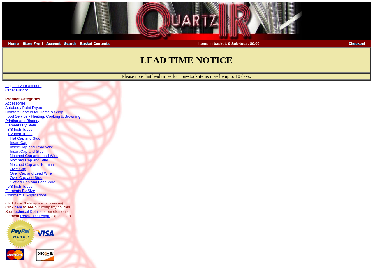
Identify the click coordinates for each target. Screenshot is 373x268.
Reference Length (35, 216)
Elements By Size (20, 191)
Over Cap (18, 169)
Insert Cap (18, 142)
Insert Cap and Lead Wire (31, 147)
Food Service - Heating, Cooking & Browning (42, 116)
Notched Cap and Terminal (32, 164)
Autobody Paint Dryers (24, 107)
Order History (16, 90)
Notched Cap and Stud (29, 160)
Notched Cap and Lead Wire (34, 156)
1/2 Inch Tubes (20, 134)
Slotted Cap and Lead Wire (32, 182)
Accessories (15, 103)
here (18, 207)
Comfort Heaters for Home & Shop (34, 112)
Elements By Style (20, 125)
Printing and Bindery (22, 121)
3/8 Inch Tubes (20, 129)
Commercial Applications (26, 195)
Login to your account (23, 85)
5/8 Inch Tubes (20, 186)
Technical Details (27, 211)
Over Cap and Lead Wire (31, 173)
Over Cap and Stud (26, 177)
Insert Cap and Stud (27, 151)
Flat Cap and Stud (25, 138)
